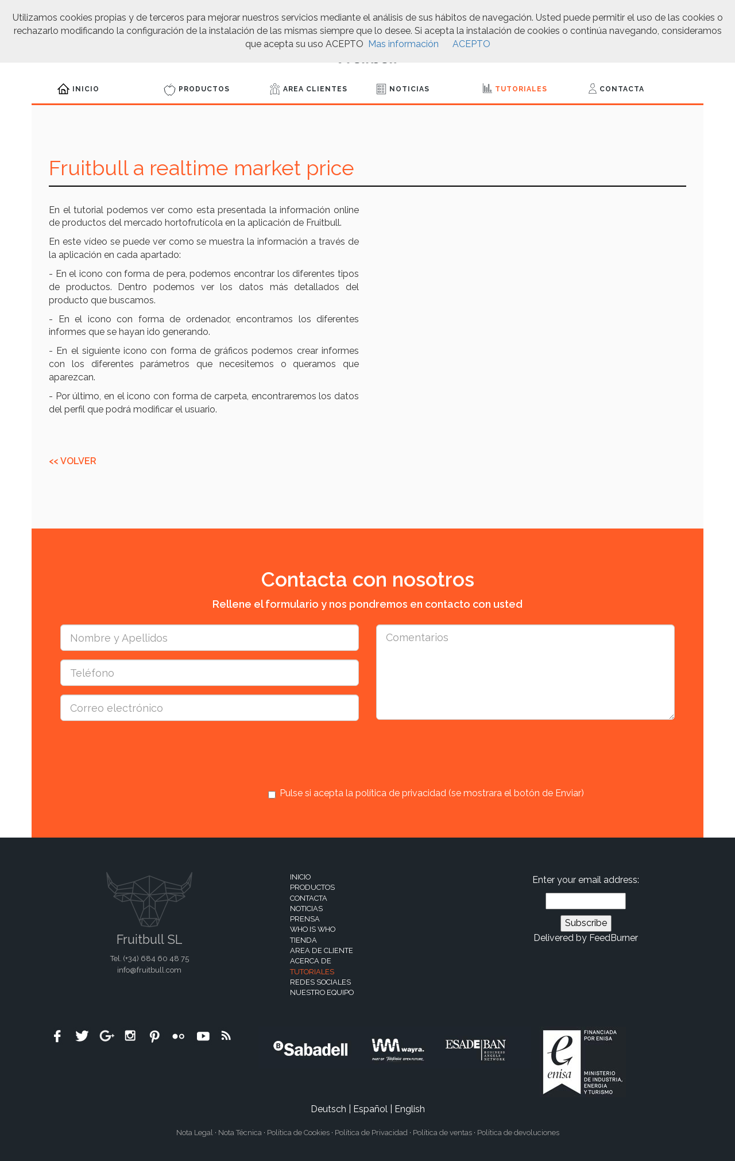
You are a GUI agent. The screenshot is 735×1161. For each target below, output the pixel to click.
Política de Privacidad (371, 1132)
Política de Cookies (298, 1132)
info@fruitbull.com (149, 970)
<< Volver (72, 461)
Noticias (403, 89)
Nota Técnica (240, 1132)
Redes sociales (320, 982)
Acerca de (310, 960)
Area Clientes (308, 89)
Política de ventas (442, 1132)
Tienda (303, 940)
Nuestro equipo (322, 992)
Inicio (78, 88)
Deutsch (328, 1109)
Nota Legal (194, 1132)
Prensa (305, 919)
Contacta (616, 88)
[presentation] (355, 752)
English (409, 1109)
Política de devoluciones (518, 1132)
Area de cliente (321, 950)
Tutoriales (514, 88)
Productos (197, 89)
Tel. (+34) (149, 958)
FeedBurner (613, 937)
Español (370, 1109)
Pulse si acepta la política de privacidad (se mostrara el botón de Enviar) (426, 793)
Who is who (312, 929)
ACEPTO (471, 43)
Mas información (403, 43)
